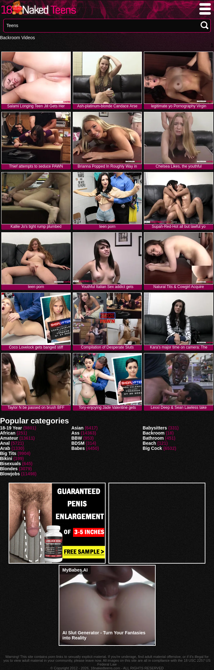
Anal (5, 443)
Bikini (6, 458)
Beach (149, 443)
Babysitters (155, 427)
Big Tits (8, 453)
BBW (76, 438)
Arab (5, 448)
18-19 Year (11, 427)
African (7, 433)
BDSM (78, 443)
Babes (78, 448)
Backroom (153, 433)
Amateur (9, 438)
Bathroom (153, 438)
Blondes (9, 468)
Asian (77, 427)
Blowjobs (10, 473)
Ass (75, 433)
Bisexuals (10, 463)
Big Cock (152, 448)
